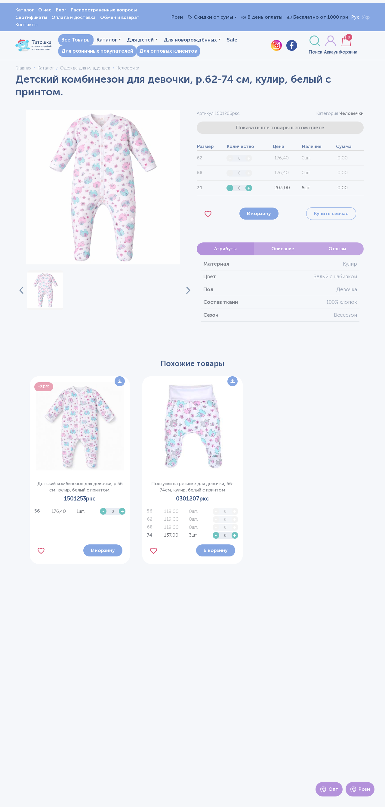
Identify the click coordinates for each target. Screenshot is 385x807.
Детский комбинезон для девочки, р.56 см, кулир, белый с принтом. (80, 489)
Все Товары (72, 41)
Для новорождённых (188, 41)
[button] (45, 293)
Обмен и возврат (120, 17)
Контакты (26, 24)
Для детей (138, 41)
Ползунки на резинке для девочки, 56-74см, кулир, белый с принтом (192, 489)
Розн (360, 789)
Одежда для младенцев (85, 70)
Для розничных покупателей (110, 52)
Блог (61, 10)
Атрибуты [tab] (225, 251)
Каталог (24, 10)
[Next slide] (184, 292)
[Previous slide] (21, 292)
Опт (329, 789)
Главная (23, 70)
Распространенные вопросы (104, 10)
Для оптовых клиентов (181, 52)
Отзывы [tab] (337, 251)
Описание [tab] (282, 251)
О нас (44, 10)
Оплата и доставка (73, 17)
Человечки (351, 116)
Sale (62, 52)
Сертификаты (31, 17)
